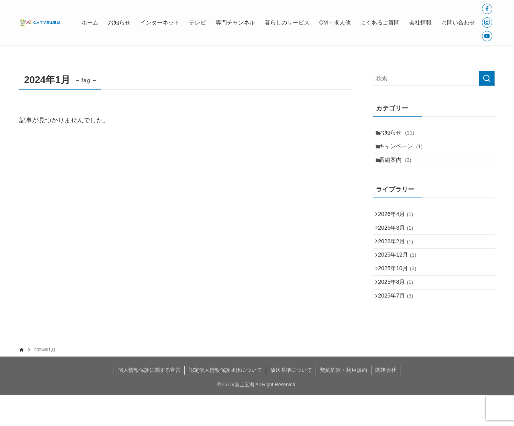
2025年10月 (400, 291)
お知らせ (400, 134)
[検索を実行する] (487, 78)
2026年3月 (398, 241)
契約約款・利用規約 (343, 401)
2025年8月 (398, 308)
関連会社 (385, 401)
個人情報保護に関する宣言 (149, 401)
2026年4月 (398, 224)
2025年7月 (398, 325)
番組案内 (399, 167)
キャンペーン (404, 151)
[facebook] (487, 9)
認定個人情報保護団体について (225, 401)
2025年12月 (400, 274)
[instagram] (487, 22)
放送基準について (291, 401)
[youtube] (487, 36)
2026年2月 (398, 258)
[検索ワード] (434, 78)
